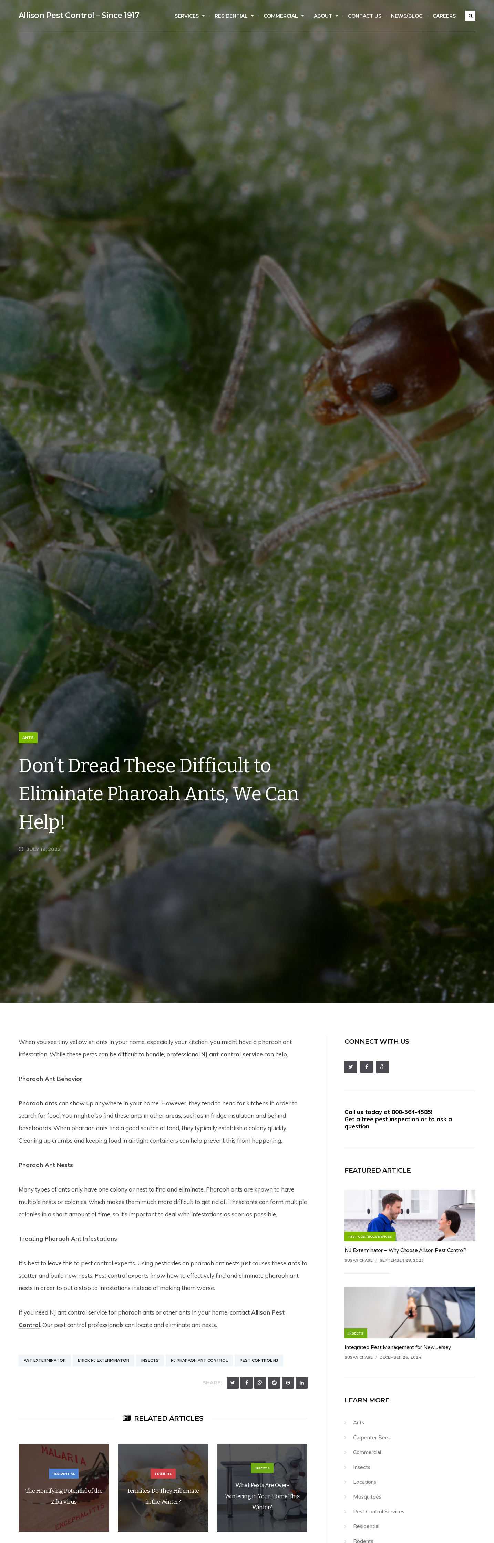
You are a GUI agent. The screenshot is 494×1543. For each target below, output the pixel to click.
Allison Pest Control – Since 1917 (79, 15)
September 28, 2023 (402, 1260)
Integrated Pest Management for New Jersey (397, 1347)
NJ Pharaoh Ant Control (199, 1360)
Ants (28, 737)
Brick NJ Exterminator (103, 1360)
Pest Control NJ (259, 1360)
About (326, 16)
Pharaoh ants (38, 1103)
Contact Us (364, 16)
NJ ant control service (232, 1054)
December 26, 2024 (400, 1357)
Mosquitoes (367, 1497)
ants (294, 1263)
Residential (234, 16)
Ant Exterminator (45, 1360)
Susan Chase (358, 1260)
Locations (364, 1482)
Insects (150, 1360)
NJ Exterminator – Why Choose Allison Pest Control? (405, 1250)
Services (190, 16)
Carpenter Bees (372, 1437)
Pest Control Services (378, 1512)
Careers (444, 16)
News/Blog (407, 16)
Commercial (284, 16)
